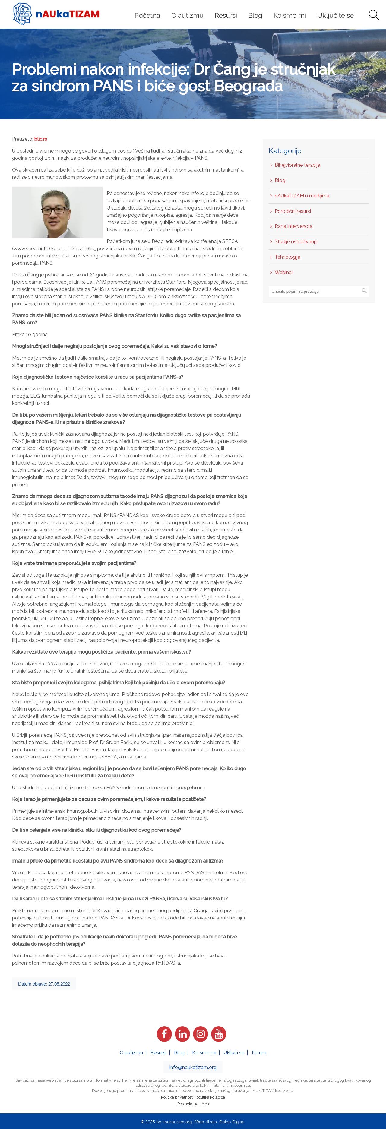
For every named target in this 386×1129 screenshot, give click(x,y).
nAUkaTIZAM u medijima (302, 196)
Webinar (284, 272)
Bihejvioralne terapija (297, 165)
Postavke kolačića (193, 1104)
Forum (259, 1052)
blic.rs (40, 139)
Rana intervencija (293, 226)
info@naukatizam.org (193, 1067)
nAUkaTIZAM (56, 14)
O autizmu (131, 1052)
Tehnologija (287, 257)
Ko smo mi (204, 1052)
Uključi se (234, 1052)
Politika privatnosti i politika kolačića (193, 1097)
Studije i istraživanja (296, 241)
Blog (280, 180)
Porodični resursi (293, 211)
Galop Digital (231, 1121)
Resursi (158, 1052)
